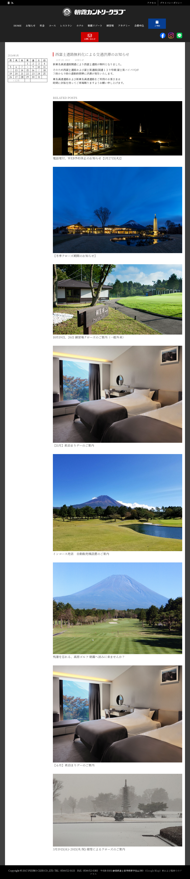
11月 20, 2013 (63, 59)
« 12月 (16, 80)
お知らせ (79, 59)
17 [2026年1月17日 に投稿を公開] (39, 70)
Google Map (153, 870)
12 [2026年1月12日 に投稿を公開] (10, 70)
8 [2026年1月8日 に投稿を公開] (27, 66)
